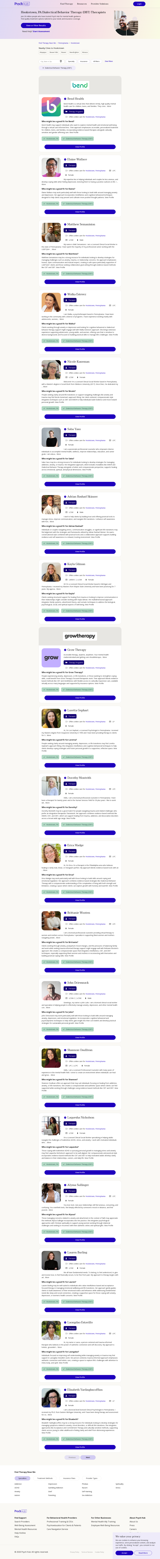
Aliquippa (43, 52)
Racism (85, 1488)
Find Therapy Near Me (47, 43)
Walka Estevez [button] (76, 294)
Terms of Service (87, 1552)
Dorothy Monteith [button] (79, 777)
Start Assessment (41, 31)
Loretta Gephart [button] (77, 710)
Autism (17, 1495)
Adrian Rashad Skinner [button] (82, 496)
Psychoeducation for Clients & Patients (64, 1525)
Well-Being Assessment (25, 1525)
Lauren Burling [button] (77, 1252)
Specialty (71, 61)
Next (88, 1457)
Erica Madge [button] (75, 845)
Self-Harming (87, 1491)
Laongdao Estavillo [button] (80, 1322)
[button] (51, 106)
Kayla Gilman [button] (76, 564)
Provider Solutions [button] (99, 4)
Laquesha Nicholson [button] (80, 1117)
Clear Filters (109, 61)
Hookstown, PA (50, 139)
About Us (134, 1521)
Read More (143, 1553)
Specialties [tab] (22, 1478)
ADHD (17, 1488)
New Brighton (74, 52)
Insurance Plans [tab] (69, 1478)
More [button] (109, 106)
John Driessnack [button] (78, 982)
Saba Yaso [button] (74, 429)
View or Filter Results (36, 25)
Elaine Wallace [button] (77, 159)
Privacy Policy (74, 1552)
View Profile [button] (73, 132)
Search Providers (22, 1521)
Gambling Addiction (55, 1488)
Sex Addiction (87, 1495)
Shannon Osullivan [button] (79, 1050)
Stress (118, 1488)
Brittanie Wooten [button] (78, 912)
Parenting (52, 1495)
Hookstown (75, 43)
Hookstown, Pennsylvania (95, 117)
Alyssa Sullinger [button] (78, 1185)
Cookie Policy (99, 1552)
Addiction (18, 1484)
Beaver (63, 52)
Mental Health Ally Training (103, 1521)
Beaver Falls (54, 52)
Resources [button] (82, 4)
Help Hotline (20, 1533)
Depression (52, 1484)
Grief (50, 1491)
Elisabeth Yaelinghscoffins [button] (85, 1389)
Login (139, 4)
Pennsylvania (63, 43)
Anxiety (17, 1491)
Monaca (85, 52)
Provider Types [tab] (91, 1478)
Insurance (83, 61)
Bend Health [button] (75, 98)
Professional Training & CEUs (60, 1521)
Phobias (85, 1484)
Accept (124, 1553)
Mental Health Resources (26, 1529)
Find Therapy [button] (66, 4)
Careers (133, 1529)
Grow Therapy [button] (76, 649)
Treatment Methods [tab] (45, 1478)
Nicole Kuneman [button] (78, 361)
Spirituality (119, 1484)
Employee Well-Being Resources (105, 1525)
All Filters (96, 61)
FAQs (17, 1536)
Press (132, 1525)
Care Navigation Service (57, 1529)
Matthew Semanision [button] (81, 224)
